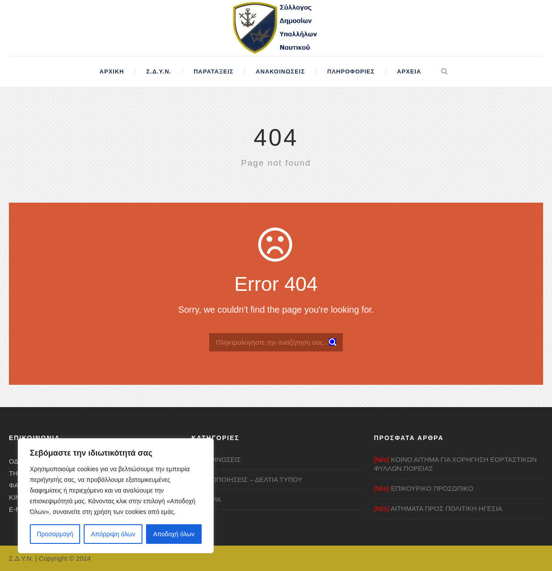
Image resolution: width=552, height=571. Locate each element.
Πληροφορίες (351, 71)
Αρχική (112, 71)
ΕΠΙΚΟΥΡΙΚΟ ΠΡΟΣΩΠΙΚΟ (423, 488)
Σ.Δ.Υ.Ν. (158, 71)
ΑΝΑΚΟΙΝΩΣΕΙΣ (216, 459)
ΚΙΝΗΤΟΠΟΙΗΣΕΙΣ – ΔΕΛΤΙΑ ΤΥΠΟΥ (246, 479)
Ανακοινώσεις (280, 71)
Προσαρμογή (55, 534)
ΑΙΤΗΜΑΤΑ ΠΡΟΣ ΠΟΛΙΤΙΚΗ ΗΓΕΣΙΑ (438, 508)
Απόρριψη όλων (113, 534)
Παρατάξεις (214, 71)
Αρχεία (409, 71)
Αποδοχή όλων (174, 534)
